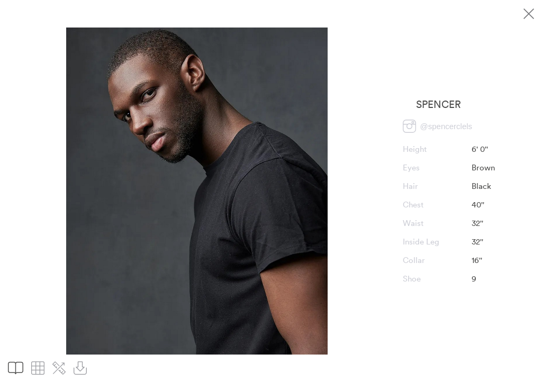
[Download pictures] (80, 368)
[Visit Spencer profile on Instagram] (438, 126)
